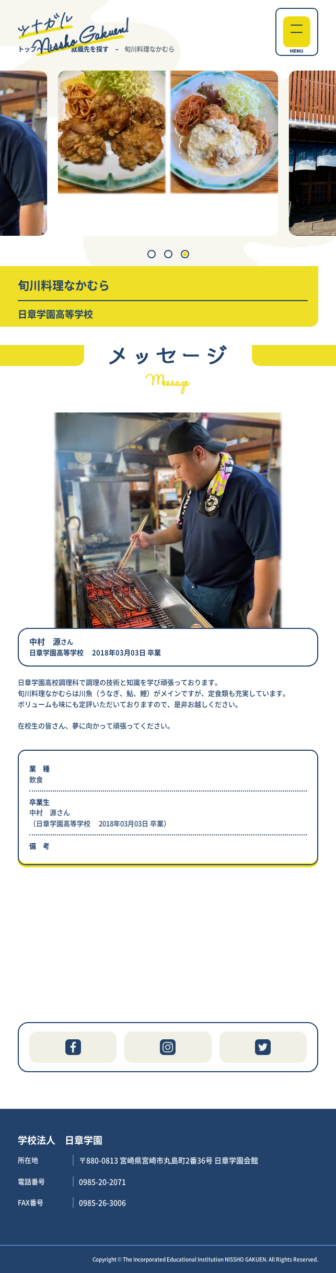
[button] (151, 254)
